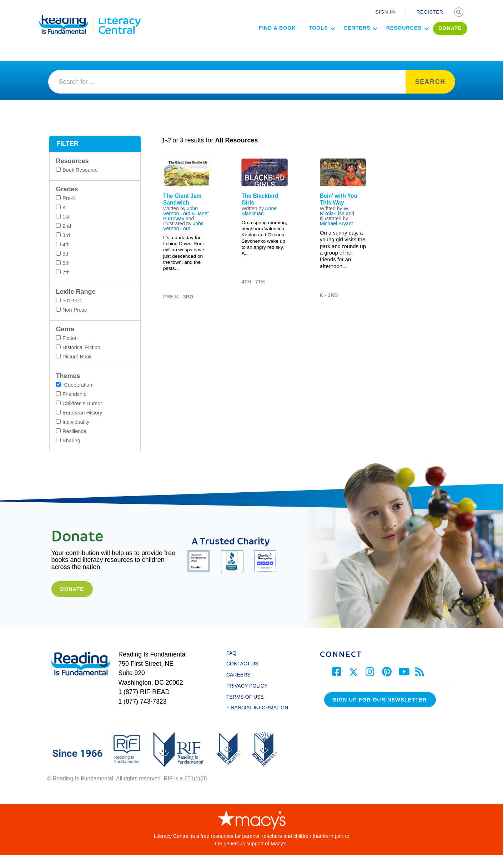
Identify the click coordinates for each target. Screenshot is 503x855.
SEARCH (459, 12)
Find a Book (259, 38)
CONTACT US (244, 664)
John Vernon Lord (183, 226)
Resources (386, 38)
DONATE (432, 38)
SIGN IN (385, 12)
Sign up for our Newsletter (380, 700)
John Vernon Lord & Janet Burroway (186, 213)
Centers (339, 38)
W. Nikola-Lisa (334, 211)
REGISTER (430, 12)
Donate (72, 589)
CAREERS (238, 675)
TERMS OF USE (248, 697)
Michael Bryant (336, 223)
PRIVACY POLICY (246, 686)
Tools (300, 38)
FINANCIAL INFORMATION (257, 707)
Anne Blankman (259, 211)
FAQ (231, 653)
